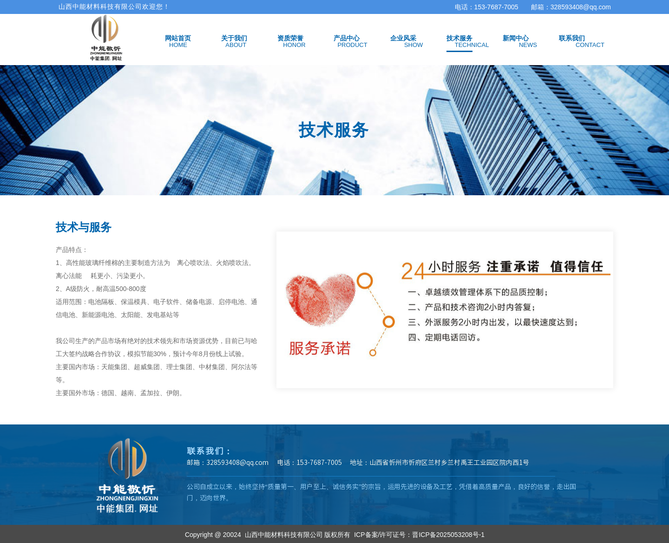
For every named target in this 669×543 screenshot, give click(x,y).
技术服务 (459, 38)
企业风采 (403, 38)
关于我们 (234, 38)
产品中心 (347, 38)
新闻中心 (516, 38)
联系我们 (572, 38)
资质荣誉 (290, 38)
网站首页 (178, 38)
